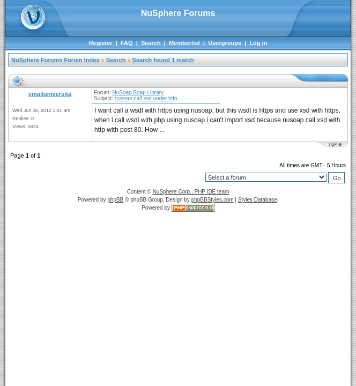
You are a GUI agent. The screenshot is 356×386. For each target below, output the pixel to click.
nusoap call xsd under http (146, 98)
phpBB (115, 200)
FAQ (127, 43)
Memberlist (184, 43)
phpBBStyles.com (212, 200)
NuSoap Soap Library (138, 92)
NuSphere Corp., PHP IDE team (191, 192)
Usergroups (224, 43)
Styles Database (257, 200)
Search (151, 43)
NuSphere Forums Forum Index (55, 60)
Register (101, 43)
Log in (258, 43)
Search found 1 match (163, 60)
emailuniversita (49, 94)
